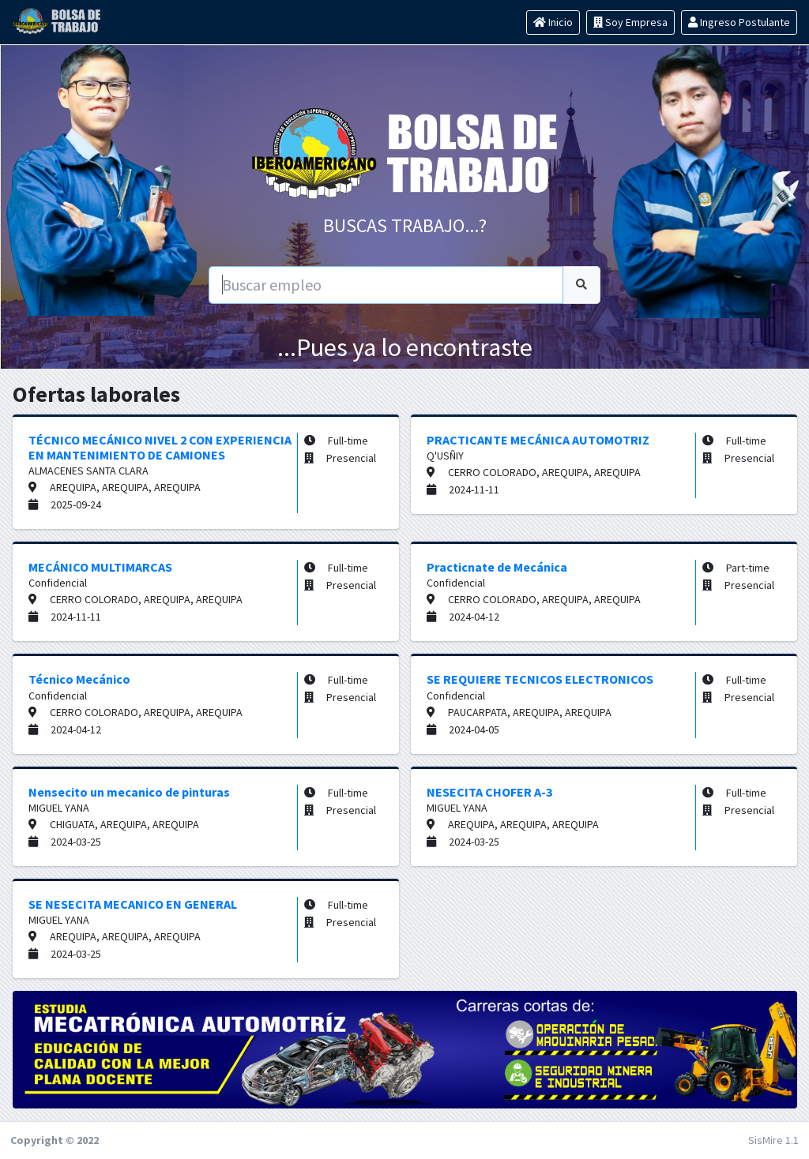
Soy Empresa (630, 22)
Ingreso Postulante (739, 22)
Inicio (553, 22)
